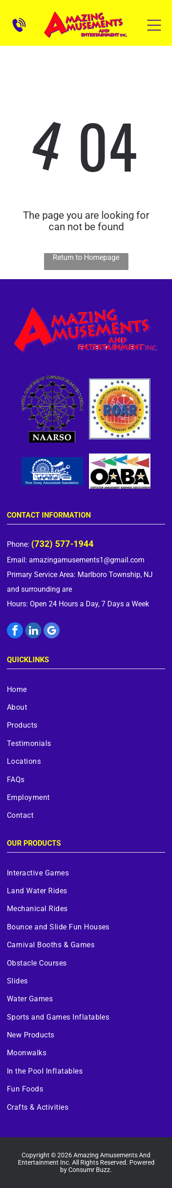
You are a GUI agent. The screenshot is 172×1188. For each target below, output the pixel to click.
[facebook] (15, 631)
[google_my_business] (52, 631)
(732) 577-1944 (62, 544)
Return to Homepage (86, 257)
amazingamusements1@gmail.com (86, 560)
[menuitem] (86, 689)
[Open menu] (154, 25)
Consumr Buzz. (90, 1169)
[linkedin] (33, 631)
